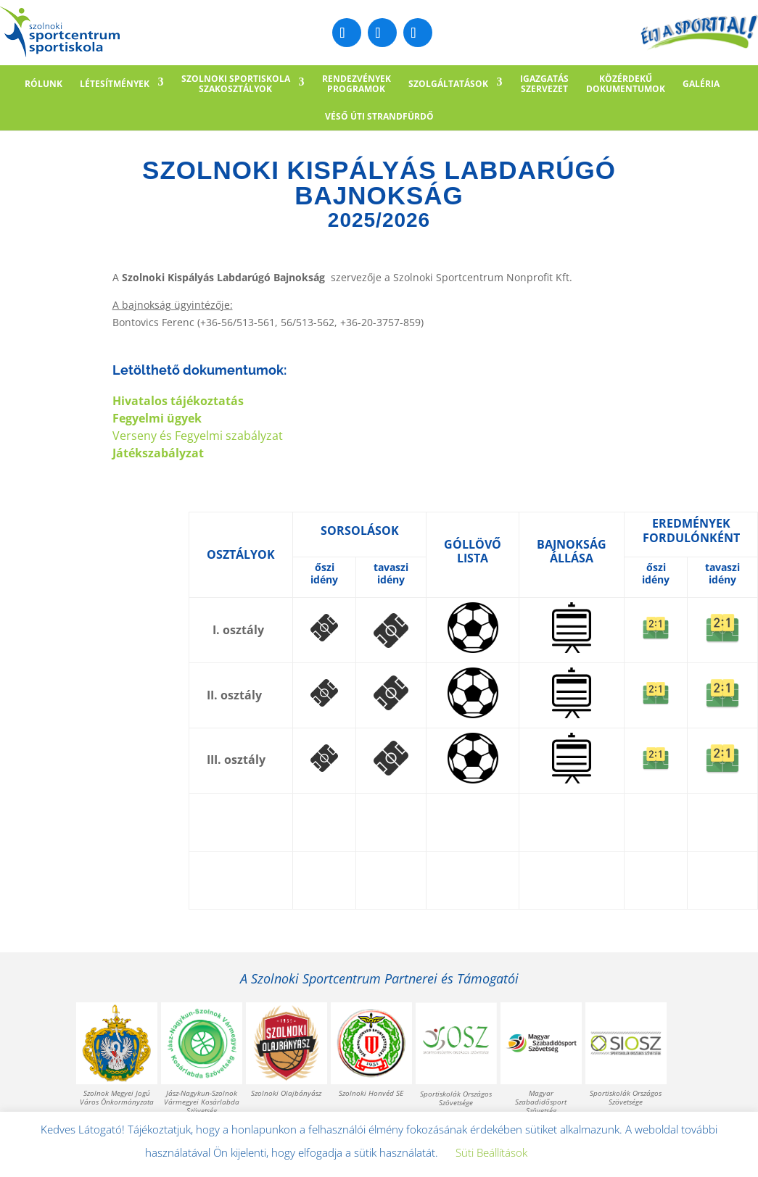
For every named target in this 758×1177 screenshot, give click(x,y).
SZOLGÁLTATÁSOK (448, 84)
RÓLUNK (43, 84)
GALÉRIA (701, 84)
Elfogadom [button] (577, 1153)
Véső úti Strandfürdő (379, 116)
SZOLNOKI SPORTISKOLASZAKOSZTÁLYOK (235, 83)
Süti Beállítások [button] (491, 1152)
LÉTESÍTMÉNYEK (114, 84)
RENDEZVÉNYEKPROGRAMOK (356, 83)
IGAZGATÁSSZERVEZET (544, 83)
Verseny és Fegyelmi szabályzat (197, 436)
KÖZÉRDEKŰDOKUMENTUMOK (625, 83)
